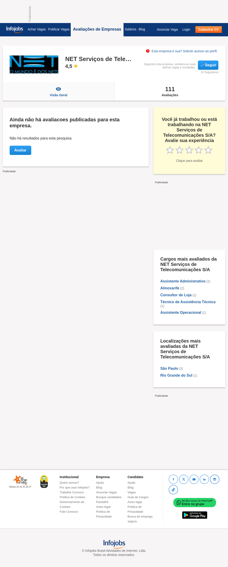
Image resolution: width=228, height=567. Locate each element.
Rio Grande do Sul (176, 375)
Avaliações (169, 91)
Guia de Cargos (138, 497)
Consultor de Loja (175, 295)
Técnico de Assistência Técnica (187, 302)
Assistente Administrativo (182, 281)
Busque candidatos (109, 497)
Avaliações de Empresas (97, 29)
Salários (130, 29)
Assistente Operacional (180, 312)
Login (186, 29)
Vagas (132, 492)
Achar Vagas (37, 29)
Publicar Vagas (59, 29)
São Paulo (169, 368)
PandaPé (102, 502)
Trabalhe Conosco (72, 492)
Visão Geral (59, 91)
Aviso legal (103, 507)
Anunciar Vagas (106, 492)
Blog (142, 29)
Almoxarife (169, 288)
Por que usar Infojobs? (75, 487)
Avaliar (20, 150)
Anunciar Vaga (167, 29)
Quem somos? (69, 482)
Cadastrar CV (208, 29)
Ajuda (100, 482)
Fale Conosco (69, 511)
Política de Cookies (72, 497)
